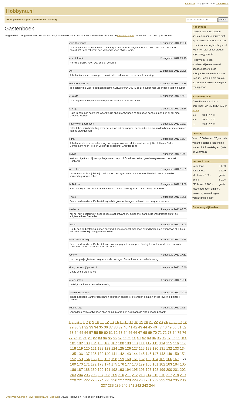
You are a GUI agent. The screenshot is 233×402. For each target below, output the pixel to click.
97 (169, 338)
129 (148, 348)
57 (91, 333)
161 (135, 359)
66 (135, 333)
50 (175, 327)
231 (148, 380)
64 (125, 333)
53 (72, 333)
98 (174, 338)
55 (81, 333)
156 (100, 359)
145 (142, 354)
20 (146, 322)
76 (184, 333)
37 (111, 327)
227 (121, 380)
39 (121, 327)
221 (80, 380)
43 (140, 327)
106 (107, 343)
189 (93, 370)
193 (121, 370)
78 (75, 338)
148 (162, 354)
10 (97, 322)
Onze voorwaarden (16, 396)
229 (135, 380)
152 (73, 359)
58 (96, 333)
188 (87, 370)
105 (100, 343)
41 (130, 327)
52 (184, 327)
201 (176, 370)
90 (134, 338)
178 (135, 364)
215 (155, 375)
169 (73, 364)
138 (93, 354)
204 (80, 375)
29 (72, 327)
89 (129, 338)
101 (73, 343)
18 (136, 322)
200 (169, 370)
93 (149, 338)
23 (161, 322)
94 (154, 338)
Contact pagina (125, 35)
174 (107, 364)
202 (183, 370)
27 (180, 322)
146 (148, 354)
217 (169, 375)
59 (101, 333)
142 (121, 354)
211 (128, 375)
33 (91, 327)
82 (95, 338)
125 (121, 348)
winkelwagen (22, 19)
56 (86, 333)
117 (183, 343)
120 (87, 348)
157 (107, 359)
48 (165, 327)
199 (162, 370)
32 (86, 327)
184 (176, 364)
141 (114, 354)
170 (80, 364)
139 (100, 354)
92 (144, 338)
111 (142, 343)
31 (81, 327)
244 (152, 385)
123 (107, 348)
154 (87, 359)
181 (155, 364)
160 (128, 359)
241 (131, 385)
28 (185, 322)
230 (142, 380)
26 (175, 322)
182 (162, 364)
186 (73, 370)
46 (155, 327)
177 (128, 364)
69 (150, 333)
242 (138, 385)
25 (171, 322)
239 (117, 385)
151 (183, 354)
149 (169, 354)
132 (169, 348)
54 (77, 333)
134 (183, 348)
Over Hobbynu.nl (38, 396)
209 (114, 375)
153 (80, 359)
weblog (52, 19)
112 (148, 343)
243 (145, 385)
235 (176, 380)
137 (87, 354)
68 (145, 333)
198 (155, 370)
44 (145, 327)
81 (90, 338)
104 (93, 343)
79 (80, 338)
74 (175, 333)
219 (183, 375)
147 (155, 354)
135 (73, 354)
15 (121, 322)
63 (121, 333)
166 (169, 359)
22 (156, 322)
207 (100, 375)
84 (105, 338)
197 (148, 370)
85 (110, 338)
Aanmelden (222, 3)
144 (135, 354)
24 (166, 322)
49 (170, 327)
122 (100, 348)
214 (148, 375)
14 (117, 322)
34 (96, 327)
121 (93, 348)
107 (114, 343)
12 (107, 322)
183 (169, 364)
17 (131, 322)
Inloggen (190, 3)
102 (80, 343)
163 (148, 359)
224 (100, 380)
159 (121, 359)
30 (77, 327)
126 (128, 348)
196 (142, 370)
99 (178, 338)
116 (176, 343)
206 (93, 375)
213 (142, 375)
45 (150, 327)
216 (162, 375)
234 (169, 380)
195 (135, 370)
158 (114, 359)
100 (184, 338)
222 (87, 380)
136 (80, 354)
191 (107, 370)
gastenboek (39, 19)
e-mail (195, 110)
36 (106, 327)
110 (135, 343)
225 (107, 380)
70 (155, 333)
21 (151, 322)
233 (162, 380)
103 (87, 343)
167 (176, 359)
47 (160, 327)
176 (121, 364)
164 (155, 359)
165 (162, 359)
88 (125, 338)
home (9, 19)
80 (85, 338)
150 (176, 354)
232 (155, 380)
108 (121, 343)
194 (128, 370)
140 (107, 354)
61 (111, 333)
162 (142, 359)
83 (100, 338)
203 (73, 375)
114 (162, 343)
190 (100, 370)
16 (126, 322)
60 (106, 333)
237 (104, 385)
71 (160, 333)
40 (125, 327)
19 (141, 322)
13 (112, 322)
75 (179, 333)
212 (135, 375)
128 (142, 348)
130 (155, 348)
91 (139, 338)
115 (169, 343)
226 (114, 380)
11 (102, 322)
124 (114, 348)
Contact (54, 396)
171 (87, 364)
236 (183, 380)
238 (111, 385)
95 (159, 338)
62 (116, 333)
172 (93, 364)
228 (128, 380)
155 (93, 359)
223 (93, 380)
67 (140, 333)
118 (73, 348)
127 (135, 348)
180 (148, 364)
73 (170, 333)
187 (80, 370)
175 (114, 364)
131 (162, 348)
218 (176, 375)
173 (100, 364)
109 (128, 343)
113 (155, 343)
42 (135, 327)
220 (73, 380)
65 (130, 333)
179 (142, 364)
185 (183, 364)
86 (115, 338)
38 (116, 327)
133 (176, 348)
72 (165, 333)
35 (101, 327)
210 (121, 375)
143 (128, 354)
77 (71, 338)
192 (114, 370)
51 (179, 327)
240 (124, 385)
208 (107, 375)
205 (87, 375)
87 (120, 338)
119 (80, 348)
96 (164, 338)
